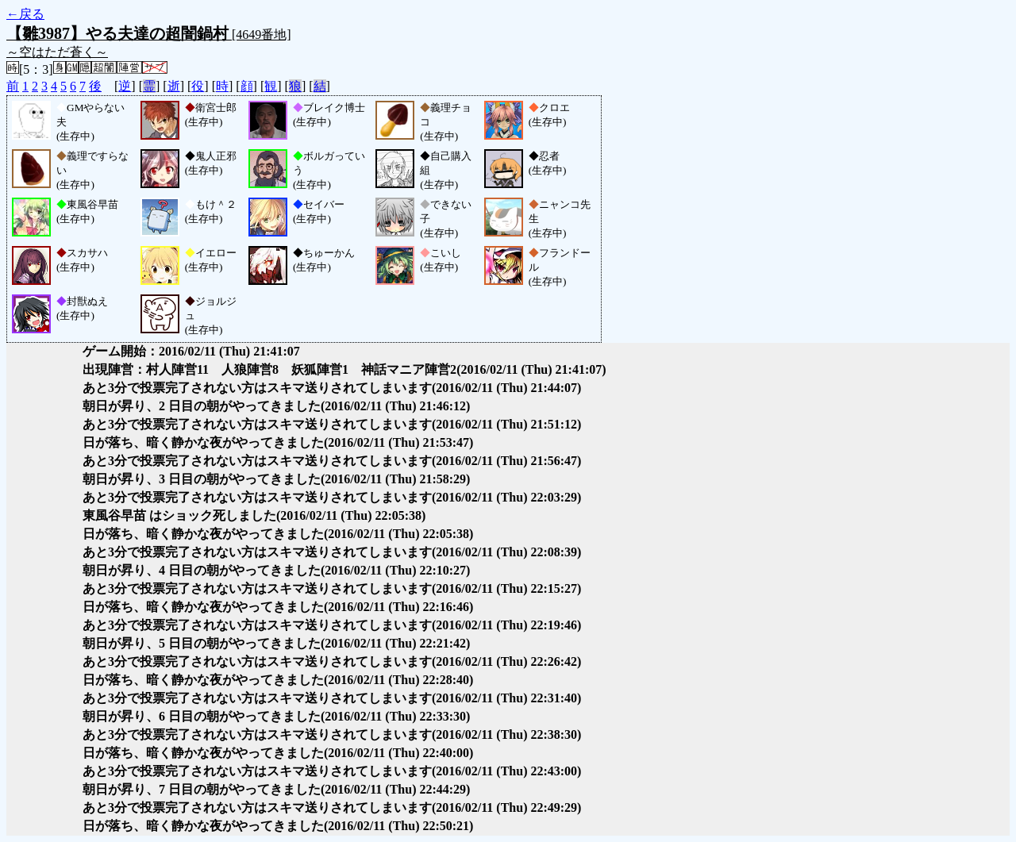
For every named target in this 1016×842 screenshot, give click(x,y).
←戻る (25, 14)
